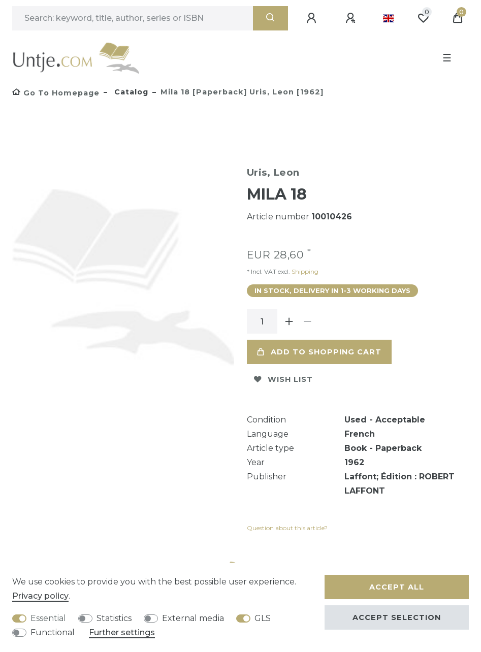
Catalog (130, 91)
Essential (48, 618)
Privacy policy (40, 596)
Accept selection (396, 617)
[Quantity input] (262, 321)
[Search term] (132, 18)
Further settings (122, 632)
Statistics (114, 618)
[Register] (352, 18)
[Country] (388, 18)
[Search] (270, 18)
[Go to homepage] (56, 92)
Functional (52, 632)
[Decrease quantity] (308, 321)
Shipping (304, 271)
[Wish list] (423, 18)
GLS (262, 618)
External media (193, 618)
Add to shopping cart (319, 351)
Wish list (283, 379)
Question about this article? (287, 528)
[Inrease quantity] (289, 321)
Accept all (396, 587)
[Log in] (313, 18)
